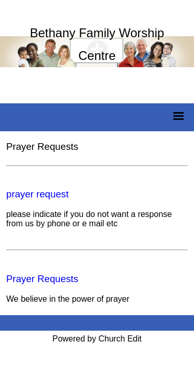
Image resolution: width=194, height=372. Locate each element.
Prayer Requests (42, 278)
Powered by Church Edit (97, 338)
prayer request (37, 194)
